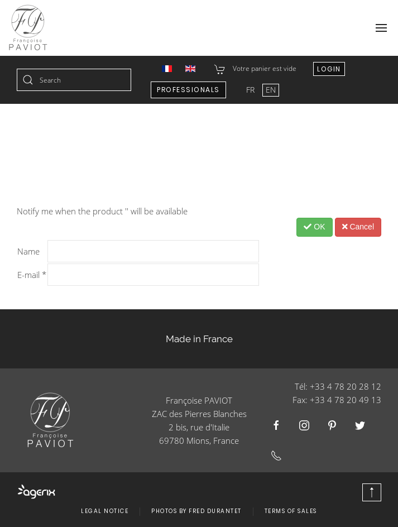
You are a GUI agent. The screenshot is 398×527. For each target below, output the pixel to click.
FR (251, 89)
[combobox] (74, 80)
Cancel (358, 226)
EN (271, 89)
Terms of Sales (291, 511)
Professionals (188, 89)
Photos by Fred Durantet (196, 511)
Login (329, 69)
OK (314, 226)
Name (28, 251)
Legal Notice (104, 511)
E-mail (31, 274)
